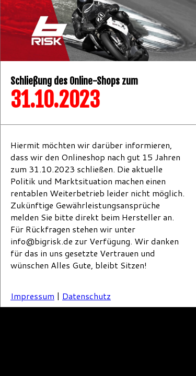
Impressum (32, 296)
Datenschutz (86, 296)
